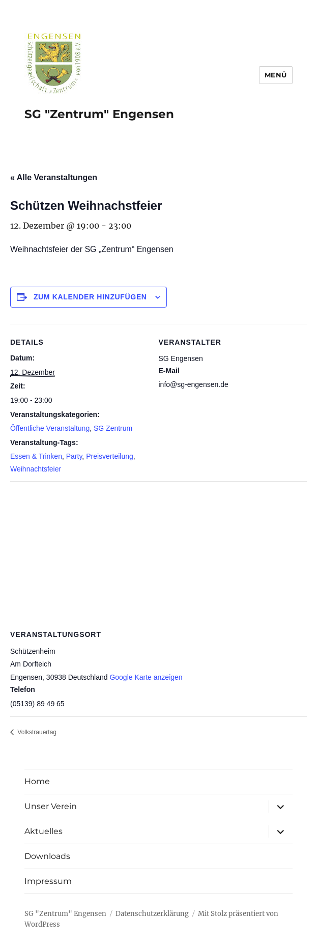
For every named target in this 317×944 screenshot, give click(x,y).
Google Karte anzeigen (145, 677)
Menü (276, 75)
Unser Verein (50, 806)
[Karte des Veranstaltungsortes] (158, 554)
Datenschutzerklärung (152, 913)
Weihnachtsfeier (35, 469)
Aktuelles (43, 831)
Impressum (48, 881)
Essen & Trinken (36, 456)
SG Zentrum (113, 428)
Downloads (47, 856)
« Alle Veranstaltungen (53, 177)
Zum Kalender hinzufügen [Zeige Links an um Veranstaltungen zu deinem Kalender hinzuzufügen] (90, 297)
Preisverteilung (109, 456)
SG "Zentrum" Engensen (99, 114)
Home (37, 781)
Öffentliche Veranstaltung (50, 428)
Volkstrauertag (36, 732)
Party (74, 456)
